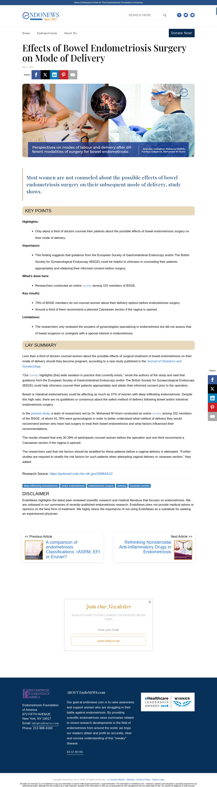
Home (26, 33)
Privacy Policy (143, 779)
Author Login (158, 779)
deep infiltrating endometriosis (41, 485)
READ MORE (75, 752)
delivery (121, 485)
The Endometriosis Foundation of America (122, 2)
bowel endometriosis (73, 485)
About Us (70, 33)
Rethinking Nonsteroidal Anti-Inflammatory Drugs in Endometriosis (145, 547)
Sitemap (130, 779)
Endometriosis (47, 33)
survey (87, 285)
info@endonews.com (45, 723)
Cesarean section (139, 485)
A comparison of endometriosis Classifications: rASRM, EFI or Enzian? (73, 549)
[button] (109, 606)
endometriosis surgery (101, 485)
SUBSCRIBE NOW (108, 640)
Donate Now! (181, 33)
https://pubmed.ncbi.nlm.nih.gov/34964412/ (81, 474)
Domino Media (117, 779)
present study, (40, 413)
